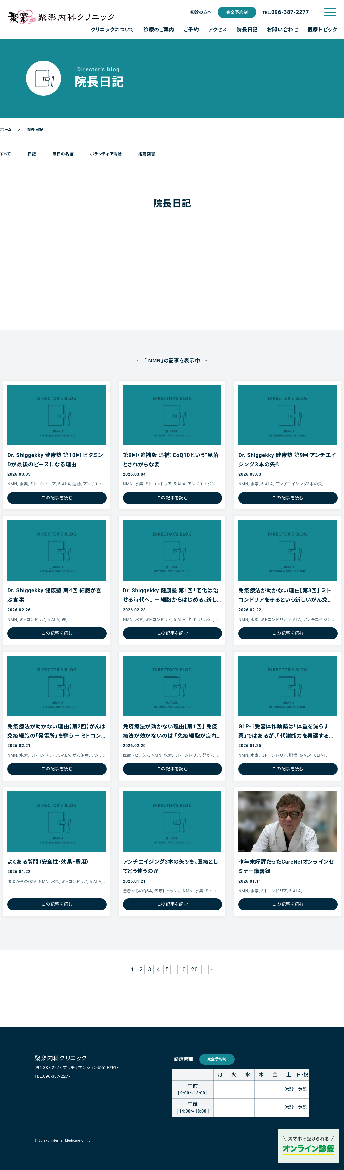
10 (182, 969)
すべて (5, 154)
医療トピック (322, 30)
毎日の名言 (63, 154)
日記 (32, 154)
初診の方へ (201, 12)
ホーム (6, 129)
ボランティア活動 (106, 154)
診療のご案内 (158, 30)
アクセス (217, 30)
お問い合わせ (282, 30)
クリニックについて (112, 30)
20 (194, 969)
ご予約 (191, 30)
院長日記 (247, 30)
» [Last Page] (211, 969)
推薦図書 (147, 154)
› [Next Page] (204, 969)
